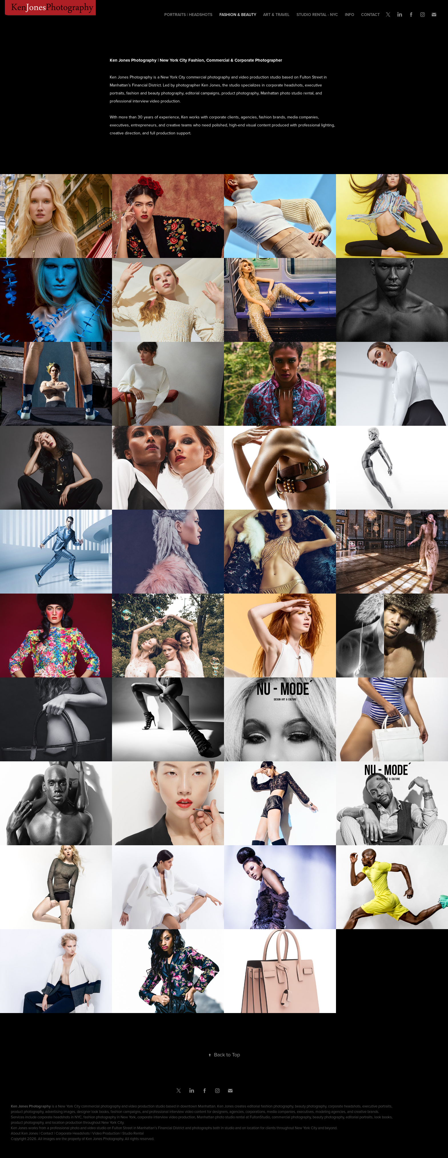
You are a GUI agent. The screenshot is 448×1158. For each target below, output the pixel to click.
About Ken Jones (24, 1133)
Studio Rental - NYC (317, 14)
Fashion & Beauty (237, 14)
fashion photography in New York (109, 1116)
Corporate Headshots (73, 1133)
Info (349, 14)
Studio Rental (133, 1133)
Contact (370, 14)
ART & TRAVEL (276, 14)
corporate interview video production (166, 1116)
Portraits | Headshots (188, 14)
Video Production (106, 1133)
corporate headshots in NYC (59, 1116)
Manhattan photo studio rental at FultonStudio (233, 1116)
